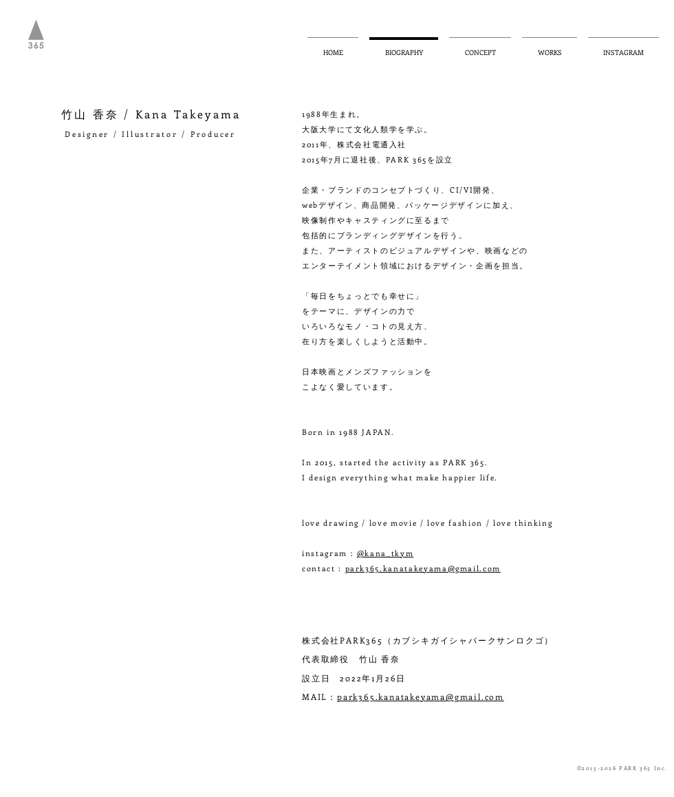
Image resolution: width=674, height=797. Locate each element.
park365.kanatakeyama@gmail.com (423, 568)
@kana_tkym (385, 553)
